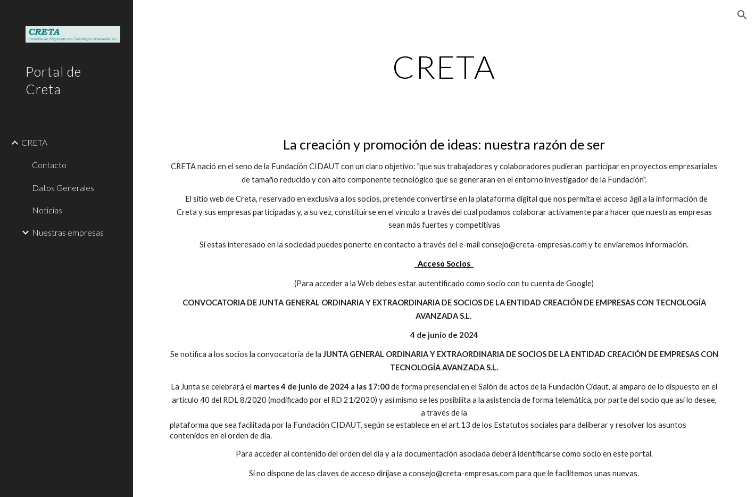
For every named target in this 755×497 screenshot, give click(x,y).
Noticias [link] (47, 210)
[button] (742, 15)
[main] (444, 66)
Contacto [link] (49, 165)
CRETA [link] (34, 142)
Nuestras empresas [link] (68, 232)
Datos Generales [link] (63, 188)
